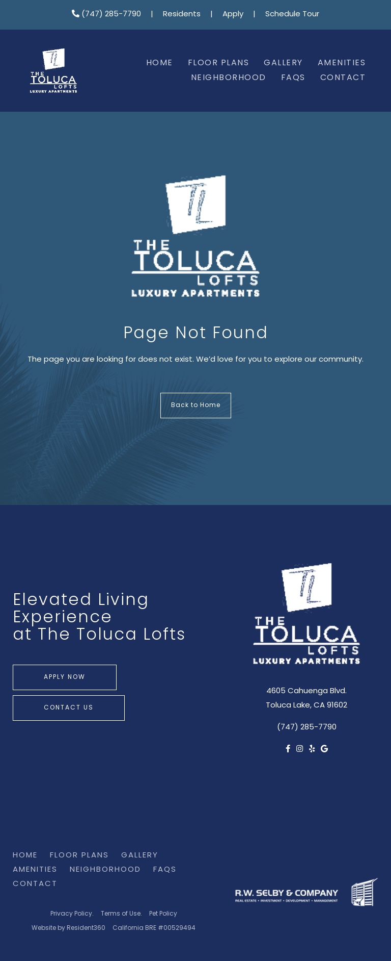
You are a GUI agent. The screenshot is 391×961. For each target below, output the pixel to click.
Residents (182, 14)
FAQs (293, 78)
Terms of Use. (121, 914)
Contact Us (69, 708)
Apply (232, 14)
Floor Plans (218, 63)
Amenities (342, 63)
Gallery (283, 63)
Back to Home (195, 405)
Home (159, 63)
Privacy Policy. (72, 914)
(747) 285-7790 (106, 14)
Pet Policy (163, 914)
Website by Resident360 (68, 928)
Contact (343, 78)
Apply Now (65, 677)
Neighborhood (228, 78)
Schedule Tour (292, 14)
